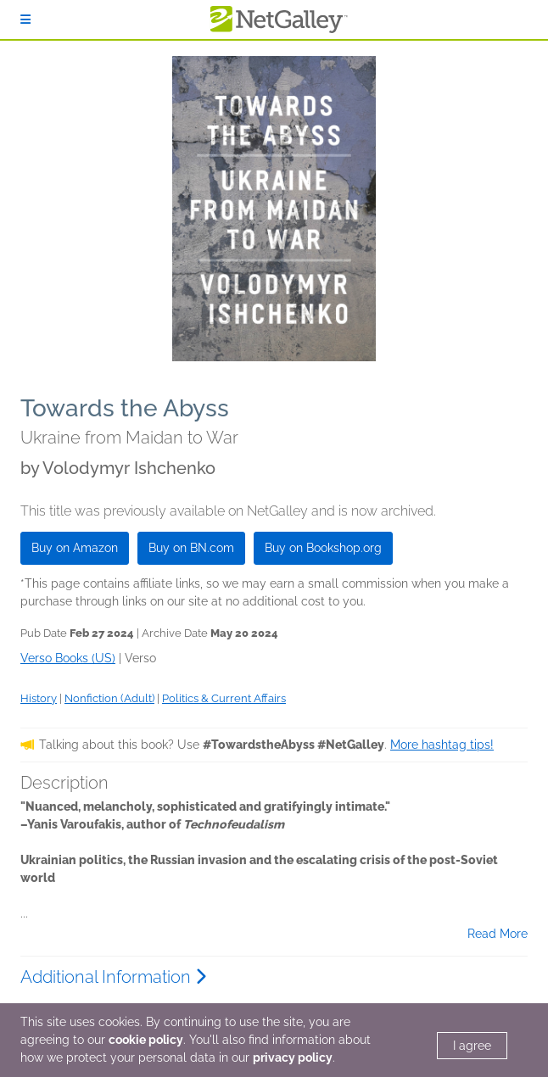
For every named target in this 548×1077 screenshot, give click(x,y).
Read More (497, 933)
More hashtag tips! (442, 744)
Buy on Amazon (74, 548)
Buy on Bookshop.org (323, 548)
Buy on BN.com (191, 548)
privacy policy (293, 1057)
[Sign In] (25, 19)
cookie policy (146, 1039)
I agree (472, 1045)
